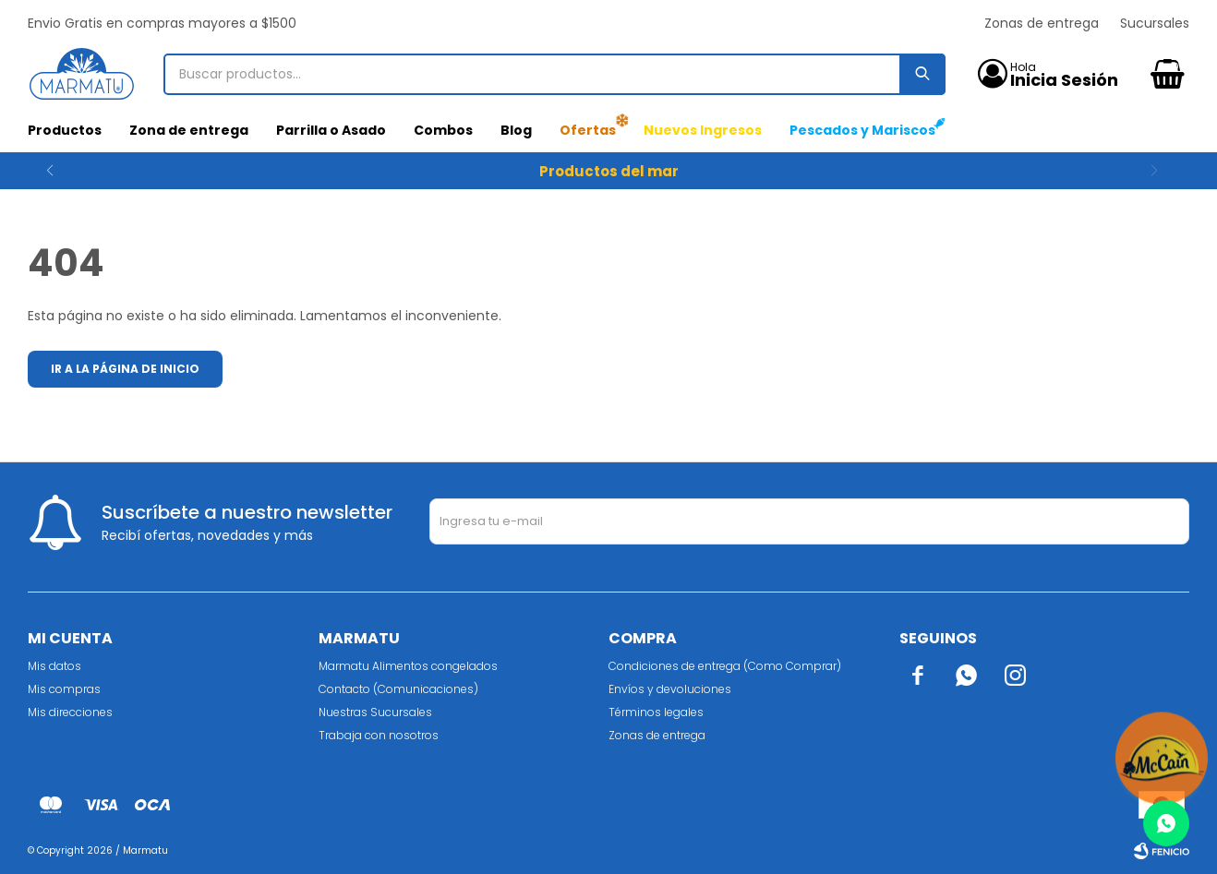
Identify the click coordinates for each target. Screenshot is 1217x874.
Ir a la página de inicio (125, 369)
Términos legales (656, 712)
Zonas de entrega (1041, 23)
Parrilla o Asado (331, 130)
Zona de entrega (188, 130)
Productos (65, 130)
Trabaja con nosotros (379, 735)
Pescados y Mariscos (862, 130)
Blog (516, 130)
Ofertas (588, 130)
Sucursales (1154, 23)
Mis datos (54, 666)
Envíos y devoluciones (669, 689)
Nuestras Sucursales (375, 712)
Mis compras (64, 689)
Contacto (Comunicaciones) (398, 689)
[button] (1167, 170)
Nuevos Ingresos (703, 130)
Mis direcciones (70, 712)
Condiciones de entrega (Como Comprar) (724, 666)
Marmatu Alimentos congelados (408, 666)
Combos (443, 130)
